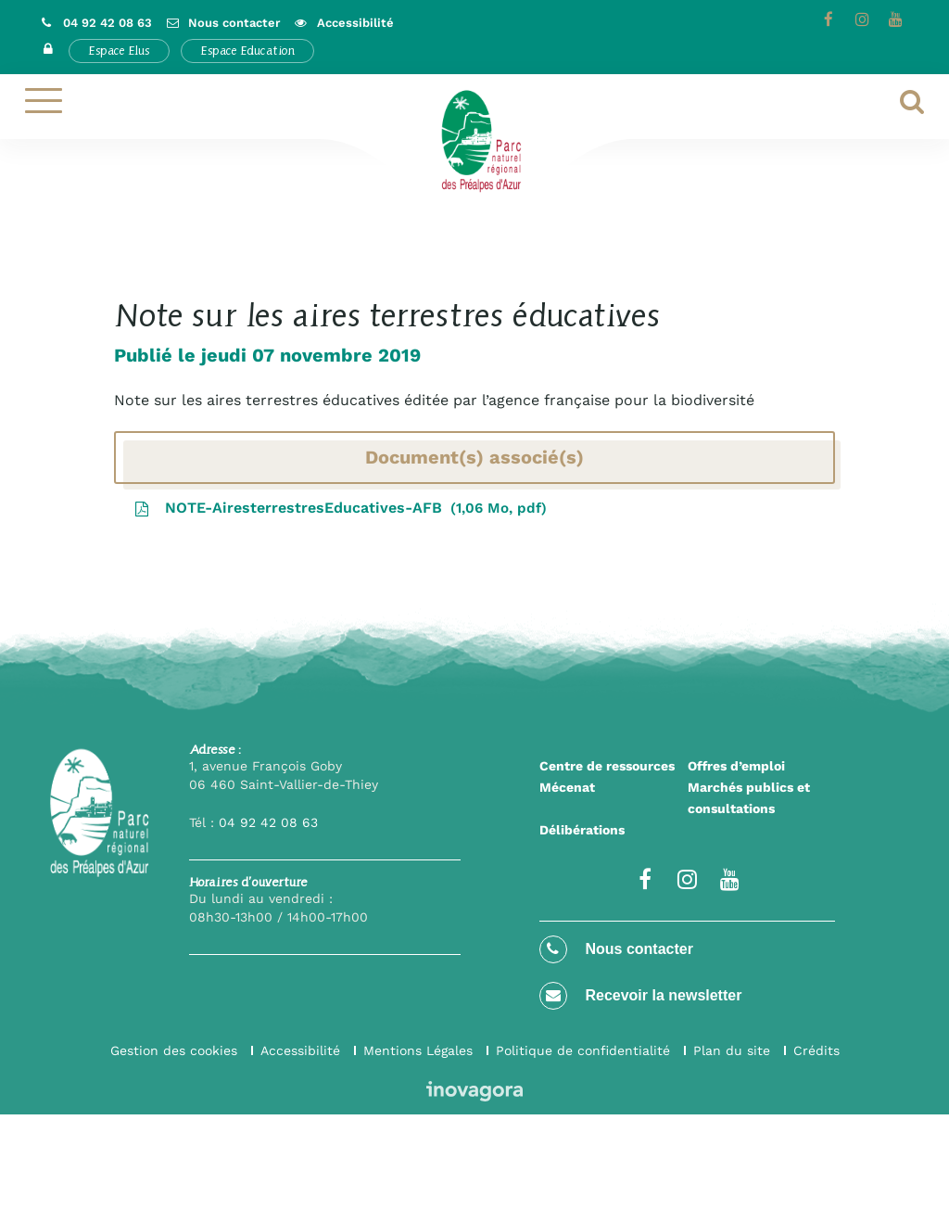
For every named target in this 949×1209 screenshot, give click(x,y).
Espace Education (247, 50)
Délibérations (582, 829)
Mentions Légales (418, 1050)
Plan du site (731, 1050)
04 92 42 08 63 (268, 822)
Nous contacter (616, 949)
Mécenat (567, 787)
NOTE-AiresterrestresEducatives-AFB (340, 507)
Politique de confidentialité (583, 1050)
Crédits (816, 1050)
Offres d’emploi (736, 765)
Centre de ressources (607, 765)
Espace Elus (119, 50)
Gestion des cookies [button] (173, 1050)
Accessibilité (300, 1050)
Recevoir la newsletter (640, 996)
